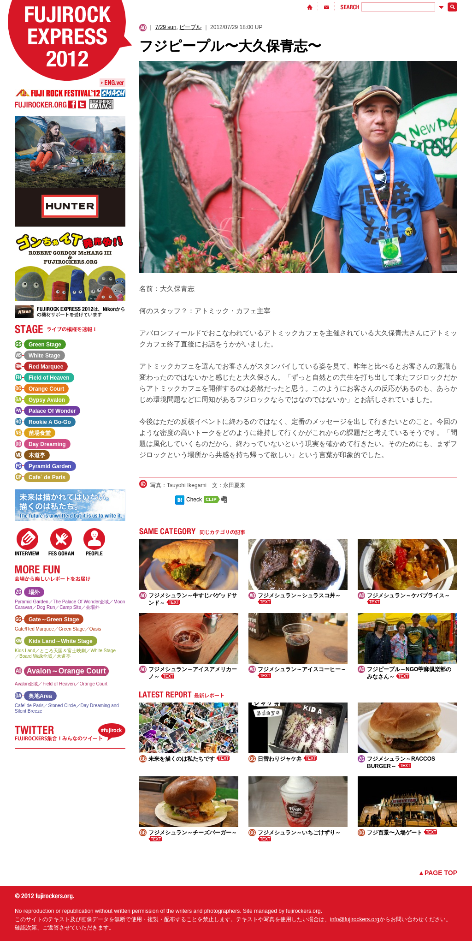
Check (194, 499)
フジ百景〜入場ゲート (402, 832)
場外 (34, 592)
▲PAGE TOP (437, 872)
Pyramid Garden (50, 466)
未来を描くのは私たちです (189, 759)
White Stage (44, 355)
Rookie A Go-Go (50, 422)
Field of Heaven (49, 378)
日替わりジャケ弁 (287, 759)
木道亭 (37, 455)
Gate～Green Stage (54, 619)
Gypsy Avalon (47, 400)
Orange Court (46, 389)
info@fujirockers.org (354, 919)
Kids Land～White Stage (61, 641)
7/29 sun (166, 27)
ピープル (190, 27)
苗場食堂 (40, 433)
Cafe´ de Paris (47, 477)
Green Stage (45, 344)
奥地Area (40, 696)
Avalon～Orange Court (66, 671)
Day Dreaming (47, 444)
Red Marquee (46, 366)
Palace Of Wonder (52, 411)
